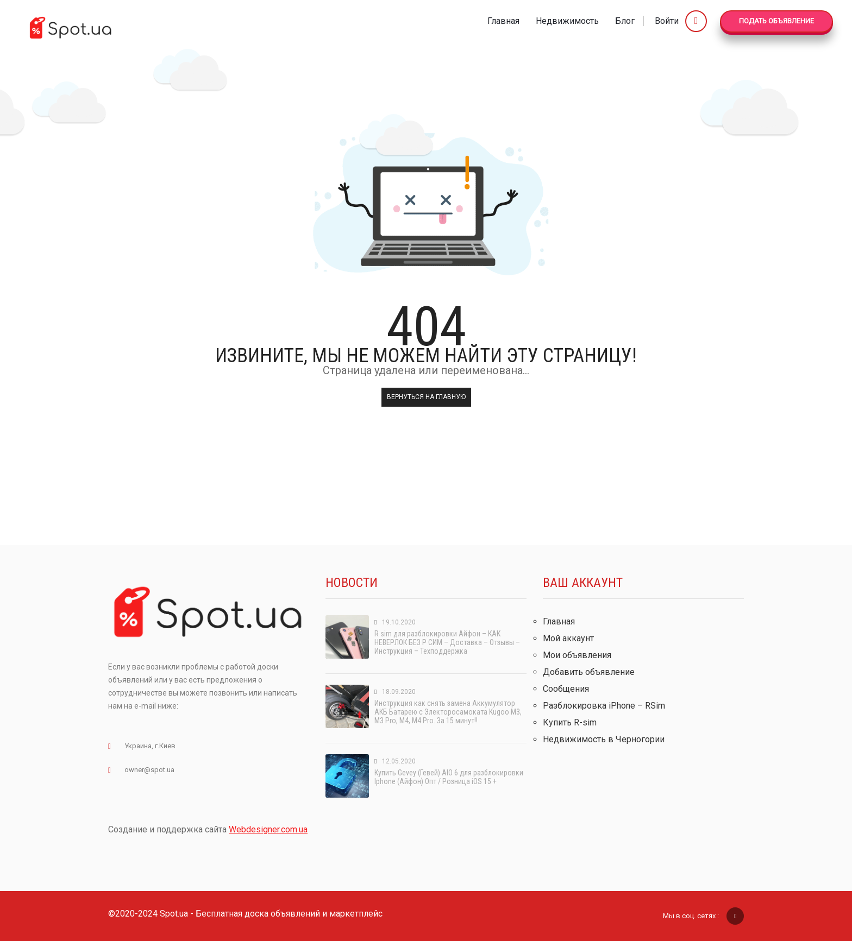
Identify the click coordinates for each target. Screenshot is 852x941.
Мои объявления (577, 655)
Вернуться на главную (426, 397)
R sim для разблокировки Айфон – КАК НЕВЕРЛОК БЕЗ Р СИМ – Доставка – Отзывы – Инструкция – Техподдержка (447, 642)
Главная (503, 21)
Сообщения (566, 689)
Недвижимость (567, 21)
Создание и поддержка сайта (208, 829)
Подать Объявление (776, 21)
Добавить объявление (589, 672)
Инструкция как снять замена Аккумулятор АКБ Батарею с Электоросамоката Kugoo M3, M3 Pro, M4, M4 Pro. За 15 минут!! (448, 712)
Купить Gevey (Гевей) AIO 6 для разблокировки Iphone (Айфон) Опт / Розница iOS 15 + (448, 777)
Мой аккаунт (568, 638)
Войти (681, 21)
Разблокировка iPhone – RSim (604, 705)
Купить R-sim (570, 722)
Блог (625, 21)
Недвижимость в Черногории (604, 739)
